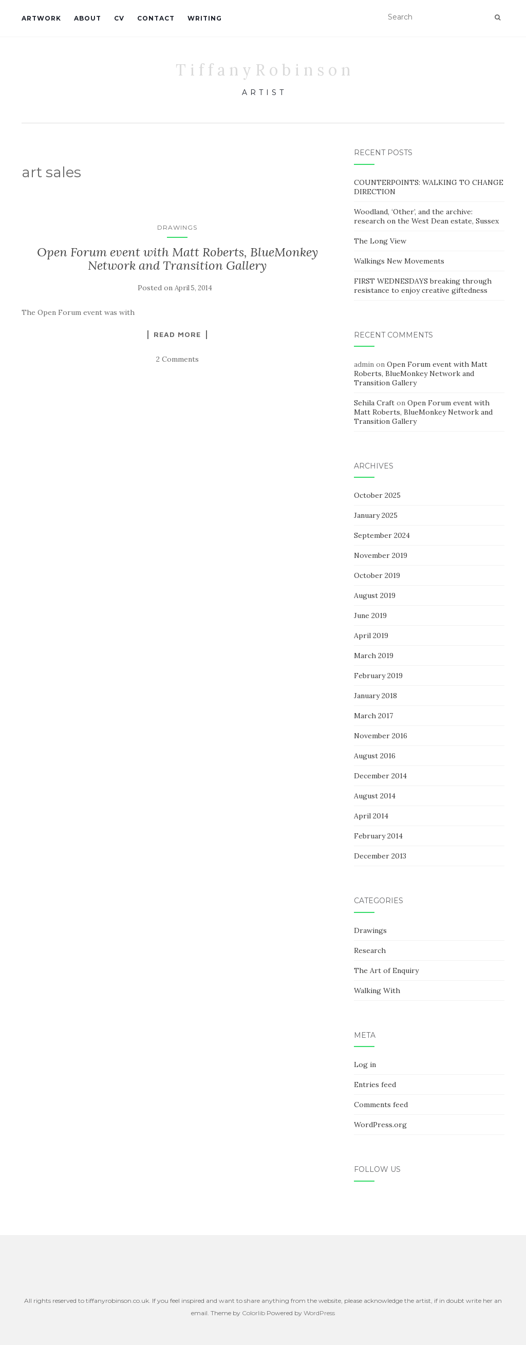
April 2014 (371, 815)
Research (370, 950)
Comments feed (381, 1104)
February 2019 (378, 675)
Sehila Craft (374, 402)
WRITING (204, 18)
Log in (365, 1064)
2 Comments (177, 359)
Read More (177, 334)
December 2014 (380, 775)
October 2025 (377, 495)
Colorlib (253, 1313)
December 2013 (380, 856)
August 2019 (375, 595)
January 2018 (375, 695)
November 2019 (380, 555)
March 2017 (373, 715)
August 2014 (375, 795)
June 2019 (370, 615)
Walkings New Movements (399, 261)
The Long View (380, 241)
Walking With (377, 990)
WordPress (319, 1313)
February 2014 (378, 835)
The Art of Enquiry (386, 970)
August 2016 (375, 755)
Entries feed (375, 1084)
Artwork (41, 18)
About (87, 18)
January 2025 (376, 515)
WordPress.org (380, 1124)
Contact (156, 18)
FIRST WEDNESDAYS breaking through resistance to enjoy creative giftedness (423, 285)
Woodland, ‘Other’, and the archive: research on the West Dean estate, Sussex (426, 216)
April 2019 (371, 635)
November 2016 (380, 735)
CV (119, 18)
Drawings (177, 227)
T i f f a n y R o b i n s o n (263, 70)
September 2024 (382, 535)
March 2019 (373, 655)
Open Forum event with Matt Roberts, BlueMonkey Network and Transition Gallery (177, 258)
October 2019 (377, 575)
